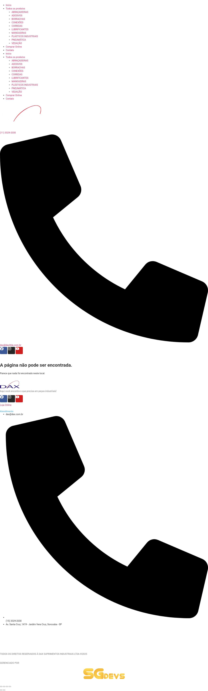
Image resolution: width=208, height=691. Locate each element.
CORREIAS (17, 74)
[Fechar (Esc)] (10, 686)
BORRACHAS (18, 67)
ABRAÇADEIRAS (20, 60)
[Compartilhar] (7, 686)
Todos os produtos (15, 57)
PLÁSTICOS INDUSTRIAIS (25, 84)
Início (8, 53)
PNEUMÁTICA (19, 88)
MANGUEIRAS (19, 81)
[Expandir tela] (4, 686)
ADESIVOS (17, 64)
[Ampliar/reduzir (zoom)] (1, 686)
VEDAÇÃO (17, 91)
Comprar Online (14, 95)
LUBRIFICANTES (20, 78)
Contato (10, 98)
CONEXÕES (17, 71)
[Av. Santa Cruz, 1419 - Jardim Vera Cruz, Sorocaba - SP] (104, 637)
